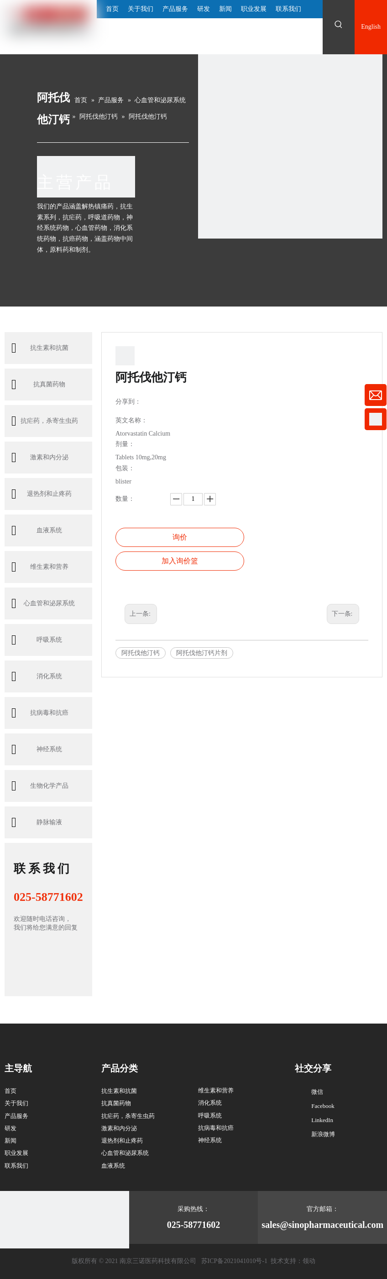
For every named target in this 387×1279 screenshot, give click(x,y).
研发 (10, 1128)
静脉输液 (36, 822)
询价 (180, 537)
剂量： (125, 444)
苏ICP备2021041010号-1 (234, 1261)
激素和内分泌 (39, 457)
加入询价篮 (180, 561)
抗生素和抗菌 (39, 348)
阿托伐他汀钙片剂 (201, 653)
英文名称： (131, 420)
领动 (309, 1261)
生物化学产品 (39, 786)
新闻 (10, 1140)
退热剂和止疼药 (41, 494)
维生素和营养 (39, 567)
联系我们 (16, 1165)
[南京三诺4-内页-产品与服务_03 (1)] (290, 146)
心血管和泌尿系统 (43, 603)
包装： (125, 468)
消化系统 (36, 676)
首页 (10, 1090)
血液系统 (36, 530)
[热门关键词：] (339, 25)
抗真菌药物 (38, 384)
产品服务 (16, 1116)
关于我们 (16, 1103)
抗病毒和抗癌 (39, 713)
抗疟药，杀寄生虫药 (44, 421)
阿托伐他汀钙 (140, 653)
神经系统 (36, 749)
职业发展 (16, 1152)
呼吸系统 (36, 640)
